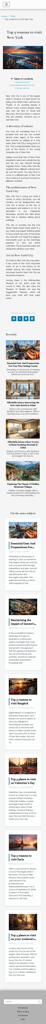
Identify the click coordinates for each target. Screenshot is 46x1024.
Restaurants (23, 1008)
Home (4, 16)
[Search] (23, 1001)
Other (12, 16)
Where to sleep (23, 1011)
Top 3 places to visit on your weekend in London (23, 939)
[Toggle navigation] (6, 4)
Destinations (23, 1015)
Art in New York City (22, 88)
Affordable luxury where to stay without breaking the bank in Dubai (23, 445)
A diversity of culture (22, 82)
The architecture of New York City (22, 85)
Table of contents (23, 78)
